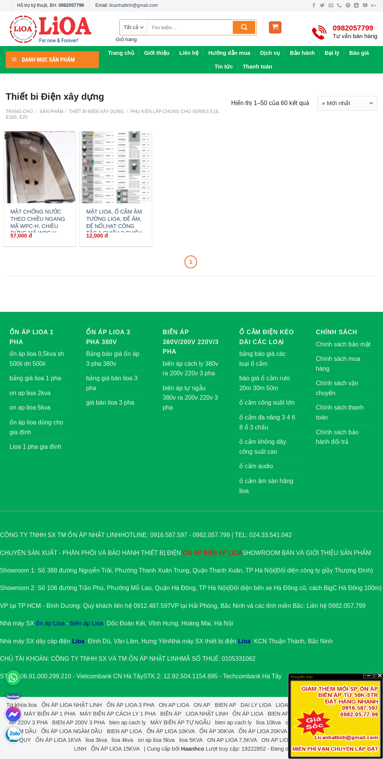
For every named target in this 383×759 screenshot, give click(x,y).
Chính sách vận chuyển (337, 388)
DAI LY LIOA (256, 705)
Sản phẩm (52, 111)
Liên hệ (188, 53)
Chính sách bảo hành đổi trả (337, 437)
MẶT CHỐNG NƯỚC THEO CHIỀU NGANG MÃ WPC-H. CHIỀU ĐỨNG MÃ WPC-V (37, 222)
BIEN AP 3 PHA (287, 714)
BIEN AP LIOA (124, 731)
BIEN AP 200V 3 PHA (78, 722)
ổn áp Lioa (50, 623)
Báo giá (359, 53)
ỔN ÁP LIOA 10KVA (170, 731)
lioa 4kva (122, 740)
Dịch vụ (270, 53)
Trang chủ (121, 53)
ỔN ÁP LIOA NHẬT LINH (71, 705)
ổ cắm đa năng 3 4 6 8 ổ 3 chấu (267, 422)
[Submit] (244, 27)
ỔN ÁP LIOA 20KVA (262, 731)
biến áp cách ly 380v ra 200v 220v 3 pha (190, 368)
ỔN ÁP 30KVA (216, 731)
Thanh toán (257, 67)
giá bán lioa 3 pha (110, 402)
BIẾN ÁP (215, 553)
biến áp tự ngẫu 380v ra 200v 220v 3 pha (190, 398)
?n (368, 676)
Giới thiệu (157, 53)
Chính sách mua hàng (338, 364)
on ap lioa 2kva (30, 393)
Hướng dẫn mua (229, 53)
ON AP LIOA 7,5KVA (232, 740)
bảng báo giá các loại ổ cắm (262, 359)
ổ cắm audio (256, 466)
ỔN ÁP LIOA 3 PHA (130, 705)
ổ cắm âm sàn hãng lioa (266, 486)
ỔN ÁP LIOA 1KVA (58, 740)
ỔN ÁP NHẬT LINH (155, 658)
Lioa (78, 641)
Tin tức (224, 67)
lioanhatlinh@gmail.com (133, 5)
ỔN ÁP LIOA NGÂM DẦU (71, 731)
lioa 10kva (268, 722)
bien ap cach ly (127, 722)
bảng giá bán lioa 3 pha (111, 383)
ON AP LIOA (174, 705)
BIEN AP (225, 705)
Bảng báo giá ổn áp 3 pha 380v (112, 359)
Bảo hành (302, 53)
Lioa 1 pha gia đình (35, 446)
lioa (32, 705)
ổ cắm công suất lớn (267, 402)
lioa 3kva (96, 740)
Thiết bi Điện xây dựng (95, 111)
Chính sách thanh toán (340, 412)
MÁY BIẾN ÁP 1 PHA (49, 714)
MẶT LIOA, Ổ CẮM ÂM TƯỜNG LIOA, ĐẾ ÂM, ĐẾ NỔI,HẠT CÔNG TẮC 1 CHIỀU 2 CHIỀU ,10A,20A (114, 226)
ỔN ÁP (192, 553)
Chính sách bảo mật (343, 344)
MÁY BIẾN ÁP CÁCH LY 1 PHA (118, 714)
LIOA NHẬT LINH (207, 714)
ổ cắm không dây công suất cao (262, 446)
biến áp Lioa (86, 623)
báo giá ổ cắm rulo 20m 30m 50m (264, 383)
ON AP (202, 705)
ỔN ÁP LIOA (247, 714)
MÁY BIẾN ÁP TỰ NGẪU (180, 722)
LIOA (235, 553)
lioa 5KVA (190, 740)
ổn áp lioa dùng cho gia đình (36, 427)
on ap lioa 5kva (30, 407)
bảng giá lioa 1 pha (35, 378)
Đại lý (332, 53)
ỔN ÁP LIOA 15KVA (115, 749)
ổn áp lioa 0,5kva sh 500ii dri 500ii (37, 359)
